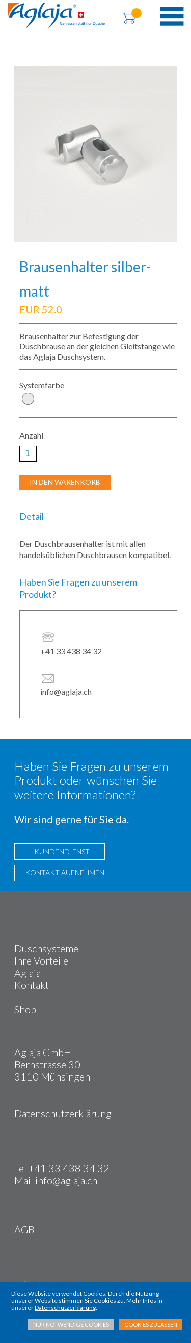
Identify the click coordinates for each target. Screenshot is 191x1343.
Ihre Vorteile (41, 960)
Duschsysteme (46, 948)
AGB (24, 1229)
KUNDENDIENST (59, 851)
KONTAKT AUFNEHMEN (64, 872)
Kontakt (31, 985)
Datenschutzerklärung (63, 1113)
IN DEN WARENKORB (65, 482)
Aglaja (27, 973)
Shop (25, 1009)
